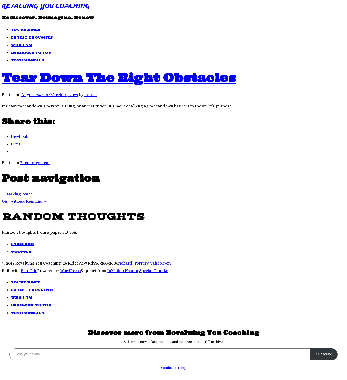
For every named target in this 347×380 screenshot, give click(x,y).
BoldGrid (29, 270)
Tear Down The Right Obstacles (119, 77)
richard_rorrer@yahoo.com (144, 263)
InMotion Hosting (123, 270)
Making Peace (17, 194)
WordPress (70, 270)
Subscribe (324, 354)
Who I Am (21, 45)
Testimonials (27, 60)
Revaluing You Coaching (46, 6)
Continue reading (173, 368)
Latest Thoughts (32, 37)
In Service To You (31, 53)
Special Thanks (153, 270)
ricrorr (90, 94)
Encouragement (35, 162)
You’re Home (25, 30)
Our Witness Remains (24, 201)
